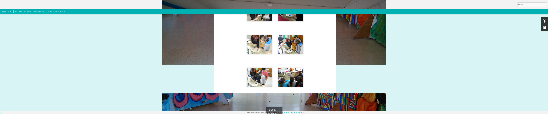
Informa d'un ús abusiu (297, 112)
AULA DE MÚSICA (23, 11)
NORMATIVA (38, 11)
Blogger (286, 112)
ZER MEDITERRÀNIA (55, 11)
